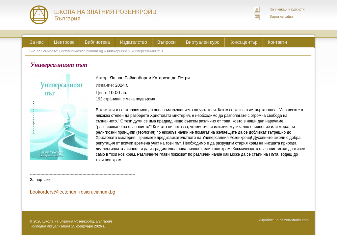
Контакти (277, 42)
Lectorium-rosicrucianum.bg (81, 51)
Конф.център (243, 42)
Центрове (64, 42)
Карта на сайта (281, 16)
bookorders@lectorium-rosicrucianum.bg (72, 192)
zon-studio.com (296, 220)
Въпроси (166, 42)
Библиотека (97, 42)
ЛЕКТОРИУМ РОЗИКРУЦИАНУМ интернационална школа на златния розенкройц (93, 14)
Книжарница (117, 51)
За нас (37, 42)
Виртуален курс (202, 42)
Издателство (133, 42)
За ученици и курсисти (287, 9)
